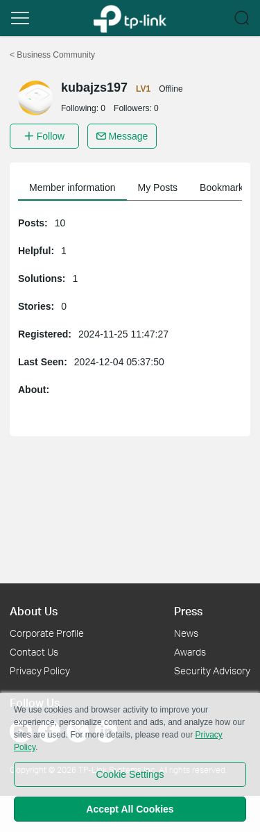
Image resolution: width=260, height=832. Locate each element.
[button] (20, 18)
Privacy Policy (40, 670)
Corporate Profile (47, 633)
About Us (34, 611)
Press (188, 611)
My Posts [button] (158, 187)
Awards (190, 652)
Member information (72, 187)
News (186, 633)
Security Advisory (212, 670)
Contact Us (34, 652)
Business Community (52, 55)
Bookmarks (224, 187)
